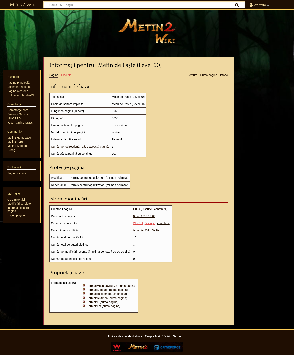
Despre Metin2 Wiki (157, 336)
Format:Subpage (97, 289)
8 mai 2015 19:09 (144, 216)
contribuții (160, 209)
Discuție (147, 209)
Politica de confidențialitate (125, 336)
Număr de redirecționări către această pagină (80, 146)
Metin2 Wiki (23, 5)
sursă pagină (127, 285)
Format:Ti (93, 302)
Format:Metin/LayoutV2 (102, 285)
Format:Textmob (97, 298)
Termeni (178, 336)
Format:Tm (94, 306)
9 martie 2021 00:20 (146, 230)
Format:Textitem (97, 293)
